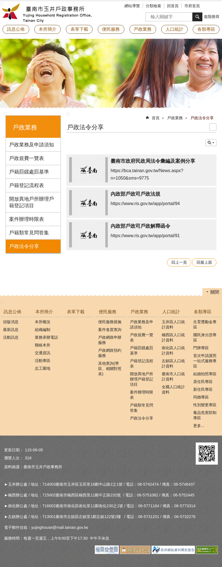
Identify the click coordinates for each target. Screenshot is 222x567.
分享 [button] (218, 6)
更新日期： (13, 450)
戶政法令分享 (24, 246)
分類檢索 (153, 6)
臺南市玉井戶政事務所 (48, 12)
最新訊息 (11, 329)
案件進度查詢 (109, 329)
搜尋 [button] (197, 16)
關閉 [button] (214, 292)
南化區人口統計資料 (173, 350)
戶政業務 (25, 127)
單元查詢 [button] (210, 142)
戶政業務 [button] (143, 29)
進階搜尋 (211, 16)
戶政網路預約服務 (109, 353)
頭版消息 (11, 322)
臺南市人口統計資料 (173, 376)
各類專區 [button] (206, 29)
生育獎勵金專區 (204, 324)
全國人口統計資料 (173, 389)
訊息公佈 (12, 311)
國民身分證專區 (204, 337)
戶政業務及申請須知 (31, 144)
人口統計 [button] (174, 29)
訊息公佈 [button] (16, 29)
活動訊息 (11, 337)
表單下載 (79, 29)
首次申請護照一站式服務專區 (204, 360)
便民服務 (107, 311)
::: (4, 113)
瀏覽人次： (13, 458)
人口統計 (171, 311)
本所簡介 (44, 311)
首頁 (156, 118)
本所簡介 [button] (47, 29)
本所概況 (42, 322)
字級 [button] (209, 6)
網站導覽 (132, 6)
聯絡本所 (42, 345)
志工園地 (42, 368)
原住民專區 (203, 381)
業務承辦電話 (46, 337)
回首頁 (173, 6)
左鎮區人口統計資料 (173, 363)
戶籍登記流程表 (26, 185)
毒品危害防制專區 (204, 415)
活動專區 (42, 360)
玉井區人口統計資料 (173, 324)
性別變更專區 (204, 405)
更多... (198, 425)
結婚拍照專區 (204, 374)
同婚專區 (201, 397)
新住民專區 (203, 389)
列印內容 (212, 127)
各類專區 (202, 311)
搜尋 (149, 15)
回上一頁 (179, 262)
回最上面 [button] (204, 262)
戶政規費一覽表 (26, 158)
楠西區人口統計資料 (173, 337)
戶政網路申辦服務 (109, 340)
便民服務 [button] (111, 29)
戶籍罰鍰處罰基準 (29, 172)
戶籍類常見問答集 (29, 232)
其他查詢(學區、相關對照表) (109, 368)
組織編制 (42, 329)
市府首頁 (192, 6)
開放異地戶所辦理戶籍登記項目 (31, 202)
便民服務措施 (109, 322)
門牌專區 (201, 348)
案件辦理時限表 (26, 219)
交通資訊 (42, 353)
